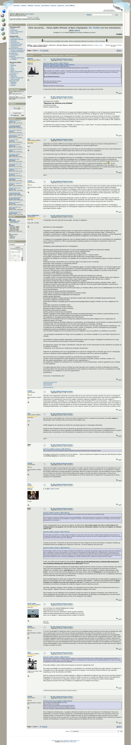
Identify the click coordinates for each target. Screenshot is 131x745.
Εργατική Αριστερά (47, 385)
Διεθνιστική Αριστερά (48, 383)
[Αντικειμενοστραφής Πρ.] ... (15, 173)
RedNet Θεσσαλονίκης (48, 387)
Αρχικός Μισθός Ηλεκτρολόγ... (16, 149)
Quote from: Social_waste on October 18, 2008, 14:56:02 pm (57, 701)
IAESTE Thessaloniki (17, 77)
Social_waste (31, 603)
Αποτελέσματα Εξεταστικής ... (15, 125)
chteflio (29, 181)
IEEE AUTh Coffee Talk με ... (15, 188)
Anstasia (12, 174)
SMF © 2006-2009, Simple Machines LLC (69, 740)
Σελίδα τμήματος (16, 38)
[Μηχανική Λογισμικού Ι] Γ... (15, 202)
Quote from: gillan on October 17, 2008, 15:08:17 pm (56, 66)
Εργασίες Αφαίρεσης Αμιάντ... (15, 197)
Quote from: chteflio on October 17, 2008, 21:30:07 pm (56, 512)
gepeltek (30, 58)
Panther (13, 85)
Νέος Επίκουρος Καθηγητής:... (16, 130)
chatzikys (12, 165)
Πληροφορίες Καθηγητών (14, 55)
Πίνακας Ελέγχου (14, 89)
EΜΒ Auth (14, 76)
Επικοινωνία (14, 33)
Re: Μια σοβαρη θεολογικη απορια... (62, 59)
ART (12, 67)
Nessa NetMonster (33, 215)
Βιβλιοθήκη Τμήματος (17, 39)
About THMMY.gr (70, 5)
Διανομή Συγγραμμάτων (18, 50)
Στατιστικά (12, 216)
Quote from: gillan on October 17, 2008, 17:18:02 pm (55, 63)
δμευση (53, 488)
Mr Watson (12, 160)
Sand (29, 652)
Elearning (13, 41)
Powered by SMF (56, 740)
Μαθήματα (30, 5)
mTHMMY (14, 59)
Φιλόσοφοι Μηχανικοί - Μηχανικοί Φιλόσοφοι (68, 45)
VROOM (13, 84)
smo (28, 139)
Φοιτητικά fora (15, 42)
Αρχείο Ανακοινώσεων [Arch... (15, 164)
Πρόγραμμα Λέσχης (16, 44)
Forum (13, 28)
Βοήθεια (97, 28)
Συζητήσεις (53, 5)
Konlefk (12, 169)
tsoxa (11, 150)
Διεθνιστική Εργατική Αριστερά (50, 382)
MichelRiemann (14, 155)
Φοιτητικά (37, 5)
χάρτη (77, 30)
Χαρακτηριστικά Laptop (14, 159)
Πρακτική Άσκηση (16, 45)
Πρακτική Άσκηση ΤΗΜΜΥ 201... (16, 135)
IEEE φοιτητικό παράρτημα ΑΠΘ (14, 80)
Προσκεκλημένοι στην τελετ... (15, 178)
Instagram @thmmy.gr (17, 58)
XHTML (71, 741)
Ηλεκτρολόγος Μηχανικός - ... (15, 144)
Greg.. (29, 484)
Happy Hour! (61, 5)
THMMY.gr (29, 45)
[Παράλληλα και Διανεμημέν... (15, 212)
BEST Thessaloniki (16, 71)
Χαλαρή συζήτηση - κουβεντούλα (46, 45)
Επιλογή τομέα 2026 (13, 140)
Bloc (68, 741)
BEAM (13, 70)
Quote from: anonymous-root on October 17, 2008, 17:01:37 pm (59, 64)
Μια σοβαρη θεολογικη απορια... (38, 46)
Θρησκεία (84, 45)
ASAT (12, 68)
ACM (12, 64)
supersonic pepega (15, 198)
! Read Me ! (24, 5)
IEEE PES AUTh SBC (15, 194)
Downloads (16, 5)
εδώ (90, 28)
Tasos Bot (12, 203)
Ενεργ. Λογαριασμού (17, 31)
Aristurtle (13, 65)
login (26, 14)
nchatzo (12, 141)
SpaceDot (14, 82)
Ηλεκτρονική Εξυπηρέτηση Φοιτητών (16, 47)
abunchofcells (13, 213)
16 (40, 50)
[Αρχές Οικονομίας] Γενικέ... (15, 207)
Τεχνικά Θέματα (45, 5)
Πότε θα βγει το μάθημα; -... (15, 154)
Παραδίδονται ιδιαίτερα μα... (15, 120)
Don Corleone (13, 136)
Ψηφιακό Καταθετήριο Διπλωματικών (16, 52)
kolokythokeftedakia (15, 126)
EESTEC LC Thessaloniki (13, 73)
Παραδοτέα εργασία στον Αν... (15, 168)
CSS (75, 741)
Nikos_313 (12, 121)
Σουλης (12, 131)
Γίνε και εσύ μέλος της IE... (15, 192)
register (32, 14)
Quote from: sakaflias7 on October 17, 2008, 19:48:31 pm (57, 449)
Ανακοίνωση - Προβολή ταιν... (15, 183)
